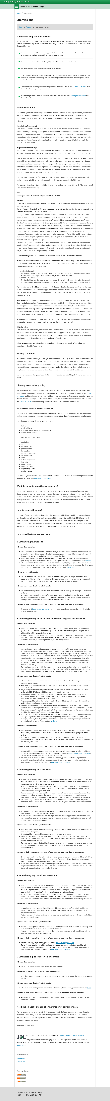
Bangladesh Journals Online (17, 1)
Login (21, 27)
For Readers (21, 1058)
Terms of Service (26, 402)
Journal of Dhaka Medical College (32, 7)
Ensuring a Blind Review (78, 96)
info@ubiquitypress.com (43, 478)
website (88, 561)
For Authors (21, 1062)
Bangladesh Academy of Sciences (71, 1035)
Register (29, 27)
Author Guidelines (80, 87)
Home (19, 13)
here (89, 988)
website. (54, 721)
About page (21, 1045)
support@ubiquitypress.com (79, 753)
